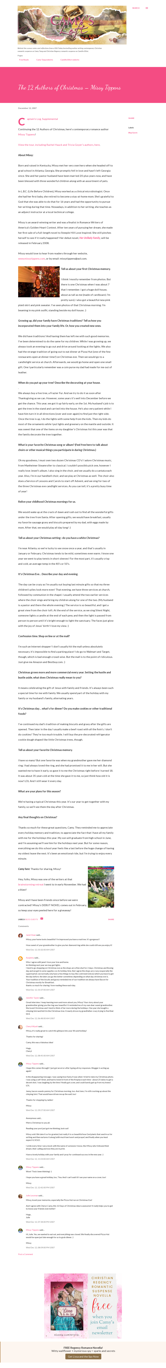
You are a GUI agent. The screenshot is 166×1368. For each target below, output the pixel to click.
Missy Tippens (26, 134)
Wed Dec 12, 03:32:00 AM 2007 (40, 949)
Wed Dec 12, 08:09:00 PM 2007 (40, 1247)
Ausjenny (30, 957)
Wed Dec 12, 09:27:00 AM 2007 (40, 1110)
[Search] (136, 8)
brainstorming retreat (31, 884)
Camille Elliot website (68, 60)
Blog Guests (132, 133)
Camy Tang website (43, 60)
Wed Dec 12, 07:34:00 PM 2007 (40, 1222)
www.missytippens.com (31, 258)
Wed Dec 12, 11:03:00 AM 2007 (40, 1159)
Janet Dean (31, 935)
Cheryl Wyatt (32, 1026)
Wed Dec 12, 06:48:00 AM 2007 (40, 1018)
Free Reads (22, 60)
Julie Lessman (32, 1195)
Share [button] (131, 118)
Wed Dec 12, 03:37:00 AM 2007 (40, 989)
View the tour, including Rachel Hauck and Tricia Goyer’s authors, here (59, 144)
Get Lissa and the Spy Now (83, 1356)
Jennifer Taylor (32, 997)
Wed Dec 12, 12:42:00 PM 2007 (40, 1187)
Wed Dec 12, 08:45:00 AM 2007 (40, 1055)
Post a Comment (25, 1254)
